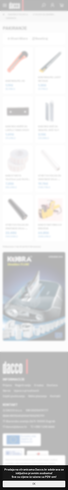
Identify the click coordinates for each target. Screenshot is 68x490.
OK (34, 483)
